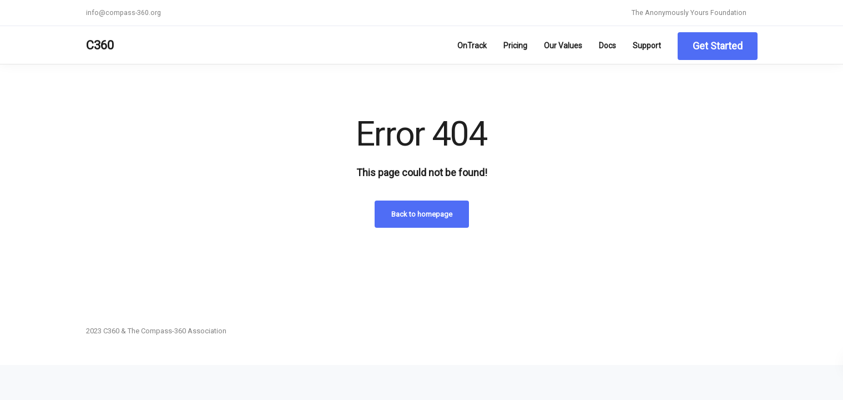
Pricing (515, 45)
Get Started (718, 46)
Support (647, 45)
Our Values (563, 45)
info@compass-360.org (123, 12)
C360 (100, 45)
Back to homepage (421, 214)
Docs (607, 45)
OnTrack (472, 45)
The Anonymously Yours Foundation (689, 12)
